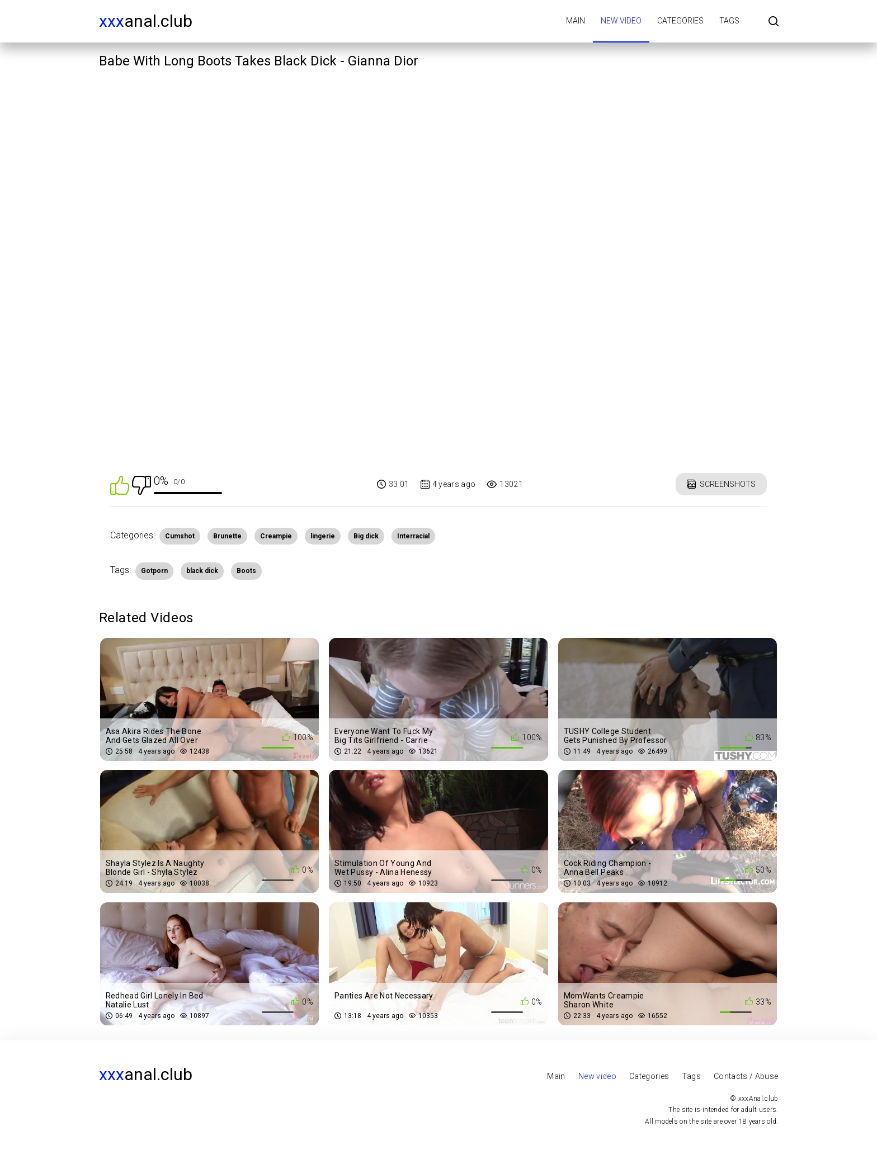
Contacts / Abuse (746, 1076)
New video (621, 20)
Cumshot (180, 536)
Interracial (413, 536)
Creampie (276, 536)
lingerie (322, 536)
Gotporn (154, 571)
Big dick (366, 536)
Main (575, 20)
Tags (729, 20)
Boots (246, 571)
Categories (680, 20)
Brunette (227, 536)
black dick (202, 571)
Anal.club (145, 21)
